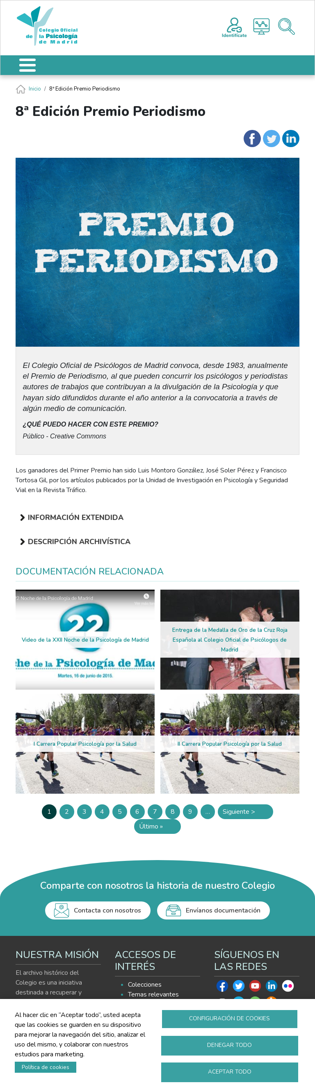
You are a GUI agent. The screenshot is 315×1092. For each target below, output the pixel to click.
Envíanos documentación (223, 910)
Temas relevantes (153, 994)
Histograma (261, 26)
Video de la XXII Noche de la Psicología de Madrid (85, 640)
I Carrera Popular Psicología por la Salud (85, 744)
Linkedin (271, 988)
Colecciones (145, 984)
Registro (234, 26)
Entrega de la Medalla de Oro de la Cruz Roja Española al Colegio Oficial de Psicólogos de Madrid (230, 640)
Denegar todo (229, 1045)
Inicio (35, 89)
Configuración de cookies (229, 1018)
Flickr (288, 988)
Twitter (239, 988)
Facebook (222, 988)
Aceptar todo (229, 1072)
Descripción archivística (79, 542)
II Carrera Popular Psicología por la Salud (230, 744)
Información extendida (75, 517)
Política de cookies (45, 1067)
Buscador (286, 26)
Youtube (255, 988)
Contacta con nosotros (107, 910)
